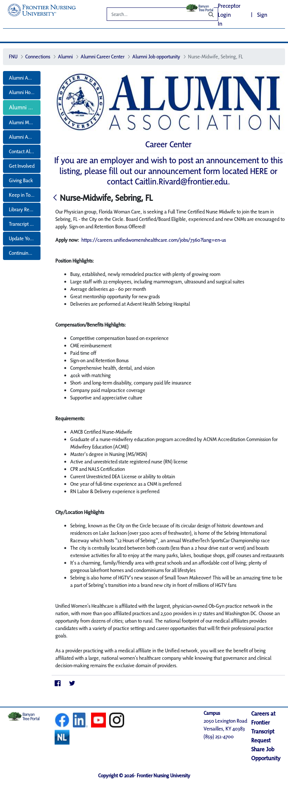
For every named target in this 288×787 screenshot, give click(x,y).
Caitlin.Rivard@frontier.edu (181, 181)
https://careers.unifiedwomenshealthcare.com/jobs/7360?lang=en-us (153, 240)
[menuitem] (22, 78)
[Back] (55, 198)
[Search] (150, 15)
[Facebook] (57, 683)
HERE (259, 171)
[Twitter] (72, 683)
